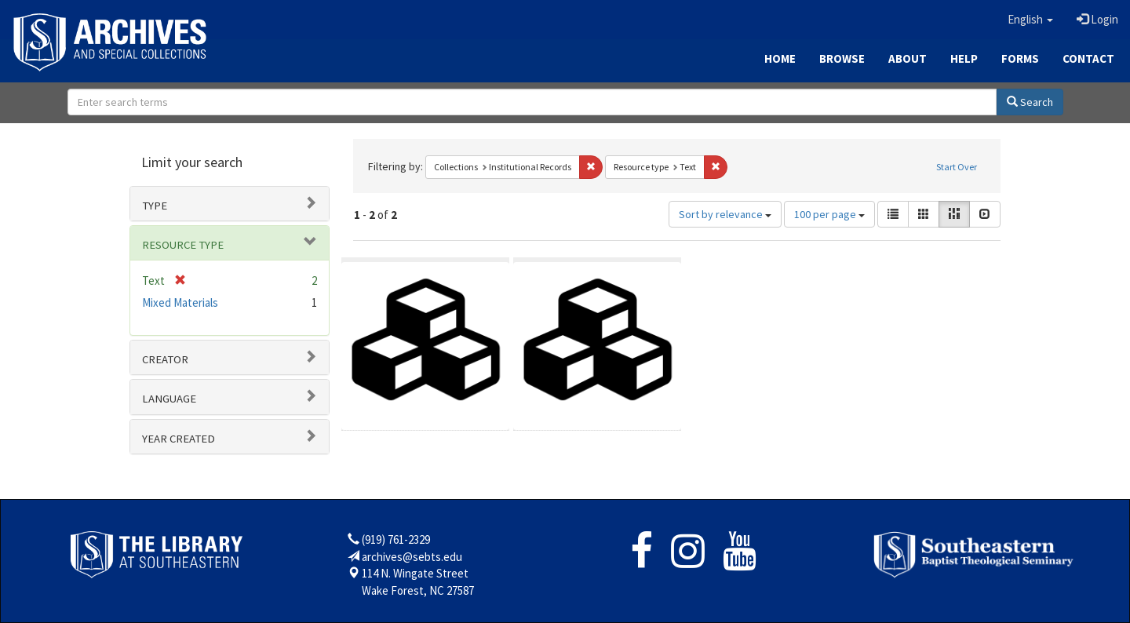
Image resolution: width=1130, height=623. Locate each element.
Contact (1088, 58)
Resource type (183, 245)
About (907, 58)
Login (1097, 19)
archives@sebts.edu (412, 556)
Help (964, 58)
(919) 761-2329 (396, 539)
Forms (1020, 58)
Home (780, 58)
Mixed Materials (180, 302)
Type (154, 206)
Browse (842, 58)
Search (1030, 102)
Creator (165, 359)
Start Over (956, 167)
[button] (1030, 19)
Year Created (178, 439)
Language (169, 399)
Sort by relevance (725, 214)
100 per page (829, 214)
